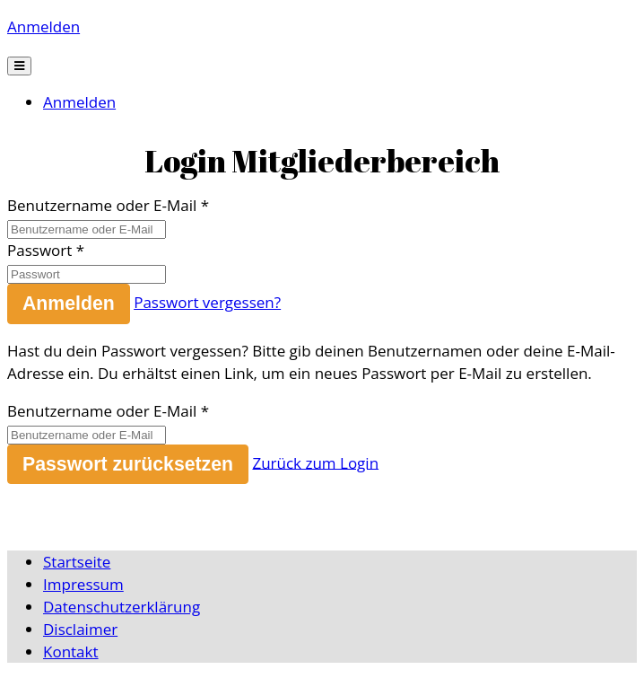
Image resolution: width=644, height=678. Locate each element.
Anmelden (43, 26)
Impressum (83, 584)
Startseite (76, 561)
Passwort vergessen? (207, 302)
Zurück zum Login (315, 462)
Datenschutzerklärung (121, 606)
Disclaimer (80, 629)
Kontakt (71, 651)
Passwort (39, 250)
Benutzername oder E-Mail (101, 205)
